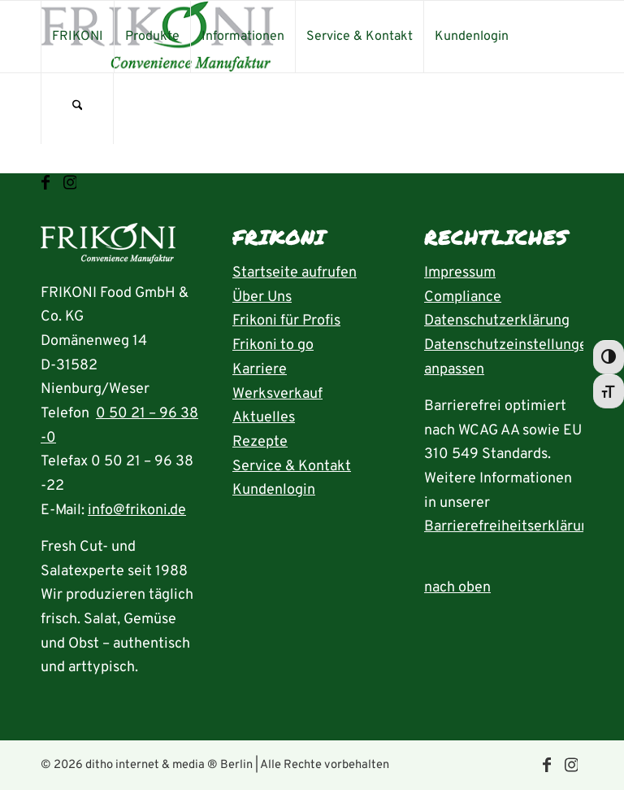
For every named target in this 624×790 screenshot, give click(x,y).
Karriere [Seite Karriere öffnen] (259, 369)
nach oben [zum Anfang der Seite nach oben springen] (457, 587)
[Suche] (77, 108)
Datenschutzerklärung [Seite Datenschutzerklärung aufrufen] (497, 321)
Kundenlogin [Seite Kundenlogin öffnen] (273, 490)
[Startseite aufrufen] (108, 248)
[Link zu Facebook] (45, 183)
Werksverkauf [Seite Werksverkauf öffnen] (277, 394)
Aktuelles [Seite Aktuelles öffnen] (263, 417)
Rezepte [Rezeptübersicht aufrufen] (260, 442)
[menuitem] (77, 36)
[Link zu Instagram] (70, 183)
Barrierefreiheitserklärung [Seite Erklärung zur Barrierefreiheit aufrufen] (510, 526)
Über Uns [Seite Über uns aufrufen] (262, 297)
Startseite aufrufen (294, 273)
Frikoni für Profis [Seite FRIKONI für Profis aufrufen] (286, 321)
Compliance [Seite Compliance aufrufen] (462, 297)
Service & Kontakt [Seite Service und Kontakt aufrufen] (291, 466)
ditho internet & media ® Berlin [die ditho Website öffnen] (169, 765)
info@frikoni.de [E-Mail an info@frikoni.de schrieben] (137, 510)
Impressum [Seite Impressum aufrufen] (460, 273)
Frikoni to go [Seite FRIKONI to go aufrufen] (273, 345)
